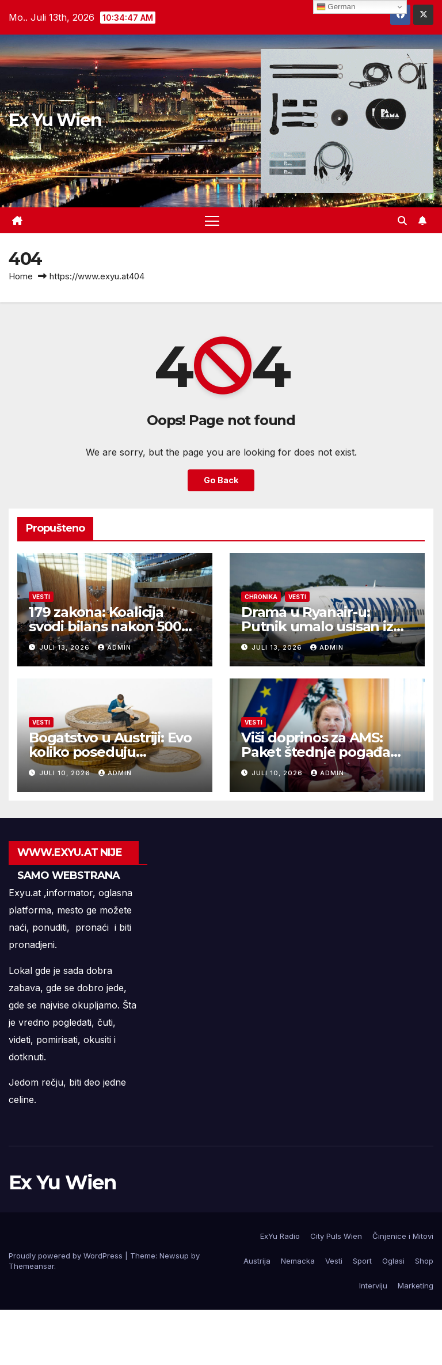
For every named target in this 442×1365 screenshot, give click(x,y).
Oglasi (393, 1260)
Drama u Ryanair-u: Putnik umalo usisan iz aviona (317, 626)
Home (21, 276)
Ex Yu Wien (55, 120)
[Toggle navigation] (212, 220)
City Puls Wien (336, 1236)
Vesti (41, 596)
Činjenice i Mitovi (402, 1236)
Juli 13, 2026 (65, 647)
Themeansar (31, 1266)
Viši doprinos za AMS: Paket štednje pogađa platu (315, 752)
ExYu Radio (280, 1236)
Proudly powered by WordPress (67, 1255)
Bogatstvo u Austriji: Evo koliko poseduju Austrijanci (110, 752)
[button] (402, 220)
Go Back (221, 480)
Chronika (261, 596)
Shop (424, 1260)
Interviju (373, 1285)
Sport (362, 1260)
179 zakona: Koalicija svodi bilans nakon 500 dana (105, 626)
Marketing (415, 1285)
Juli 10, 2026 (66, 773)
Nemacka (298, 1260)
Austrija (256, 1260)
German (336, 7)
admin (114, 647)
